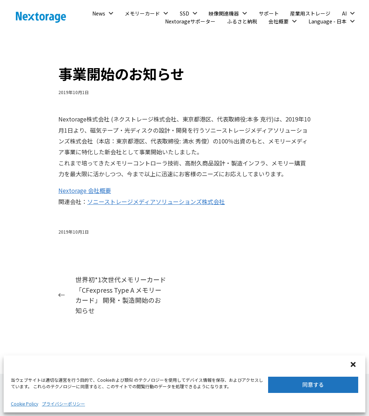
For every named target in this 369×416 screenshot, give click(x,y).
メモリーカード (142, 13)
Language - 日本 (327, 21)
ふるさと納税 (242, 21)
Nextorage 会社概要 (84, 190)
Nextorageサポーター (190, 21)
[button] (354, 365)
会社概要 (278, 21)
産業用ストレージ (310, 13)
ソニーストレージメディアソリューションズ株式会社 (156, 201)
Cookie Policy (24, 403)
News (98, 13)
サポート (269, 13)
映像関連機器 (224, 13)
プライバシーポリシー (63, 403)
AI (344, 13)
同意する (313, 384)
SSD (184, 13)
